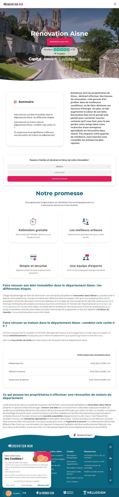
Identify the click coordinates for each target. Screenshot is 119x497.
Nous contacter (56, 455)
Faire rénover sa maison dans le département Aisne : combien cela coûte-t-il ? (34, 125)
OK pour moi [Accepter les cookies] (43, 485)
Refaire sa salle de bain (94, 472)
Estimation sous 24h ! (59, 42)
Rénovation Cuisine (75, 478)
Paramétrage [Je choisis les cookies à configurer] (26, 485)
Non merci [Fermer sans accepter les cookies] (10, 485)
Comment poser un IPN (94, 462)
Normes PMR (90, 475)
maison (87, 416)
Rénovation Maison (75, 468)
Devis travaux (72, 482)
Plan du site (55, 465)
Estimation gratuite (59, 179)
